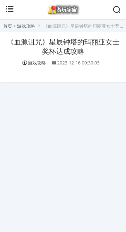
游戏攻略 (26, 26)
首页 (7, 26)
